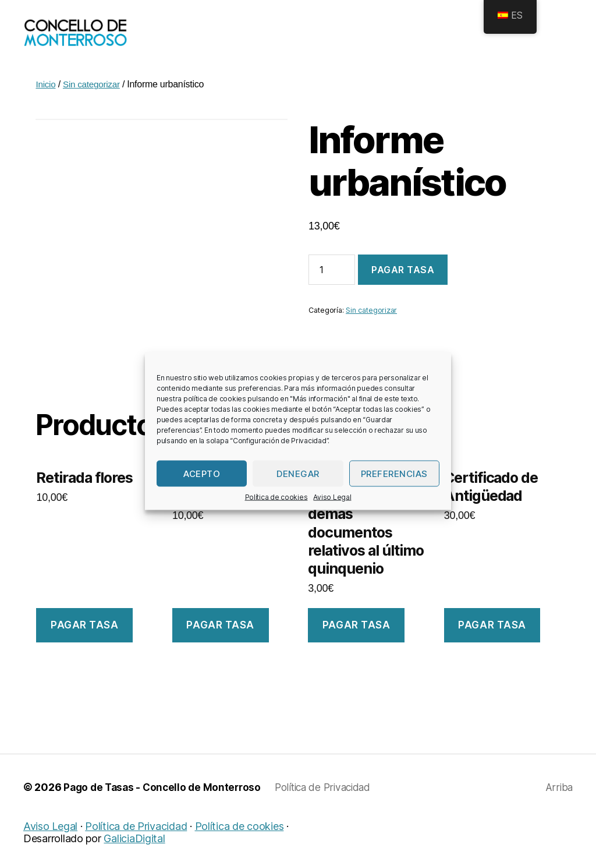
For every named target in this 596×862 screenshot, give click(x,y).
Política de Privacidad (332, 805)
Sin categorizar (94, 102)
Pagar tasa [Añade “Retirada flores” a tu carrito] (85, 642)
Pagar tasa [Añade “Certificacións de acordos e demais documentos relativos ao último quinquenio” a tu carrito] (356, 642)
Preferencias (394, 473)
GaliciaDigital (134, 856)
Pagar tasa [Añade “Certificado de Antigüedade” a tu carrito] (492, 642)
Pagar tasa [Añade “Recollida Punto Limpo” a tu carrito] (220, 642)
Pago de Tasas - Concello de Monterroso (165, 805)
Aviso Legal (332, 497)
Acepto (201, 473)
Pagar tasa (402, 287)
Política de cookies (276, 497)
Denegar (298, 473)
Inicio (46, 102)
